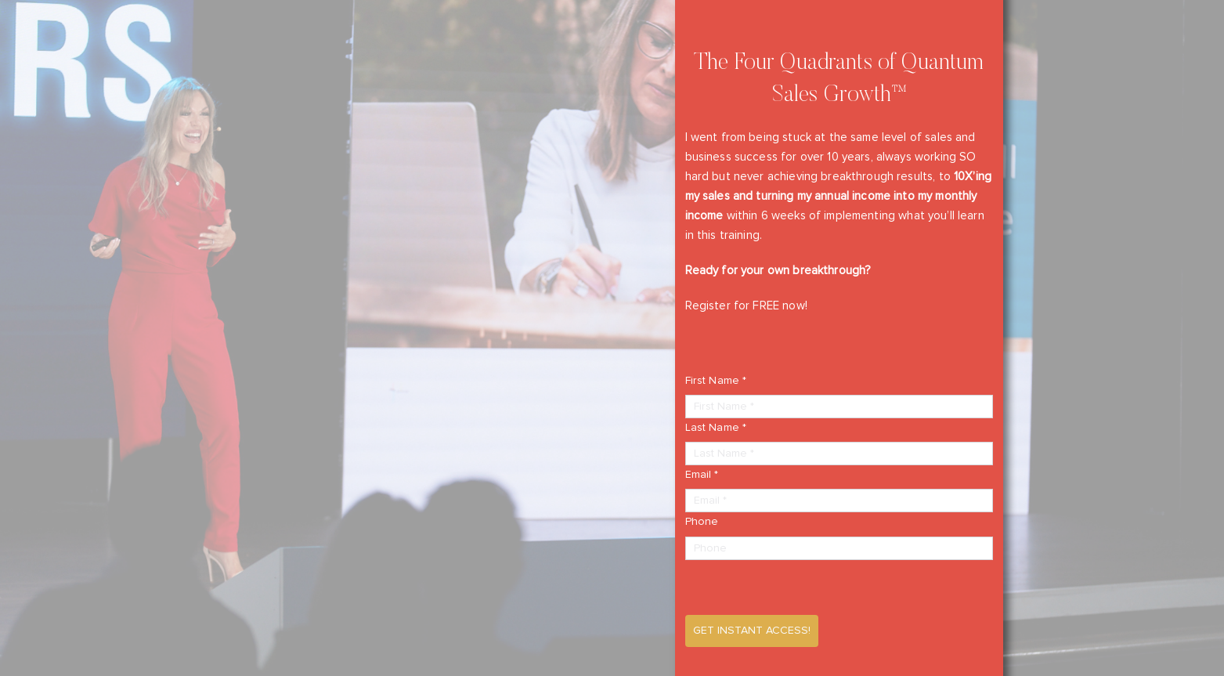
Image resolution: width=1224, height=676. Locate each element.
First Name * (716, 380)
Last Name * (716, 427)
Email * (702, 474)
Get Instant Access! (752, 630)
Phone (702, 521)
